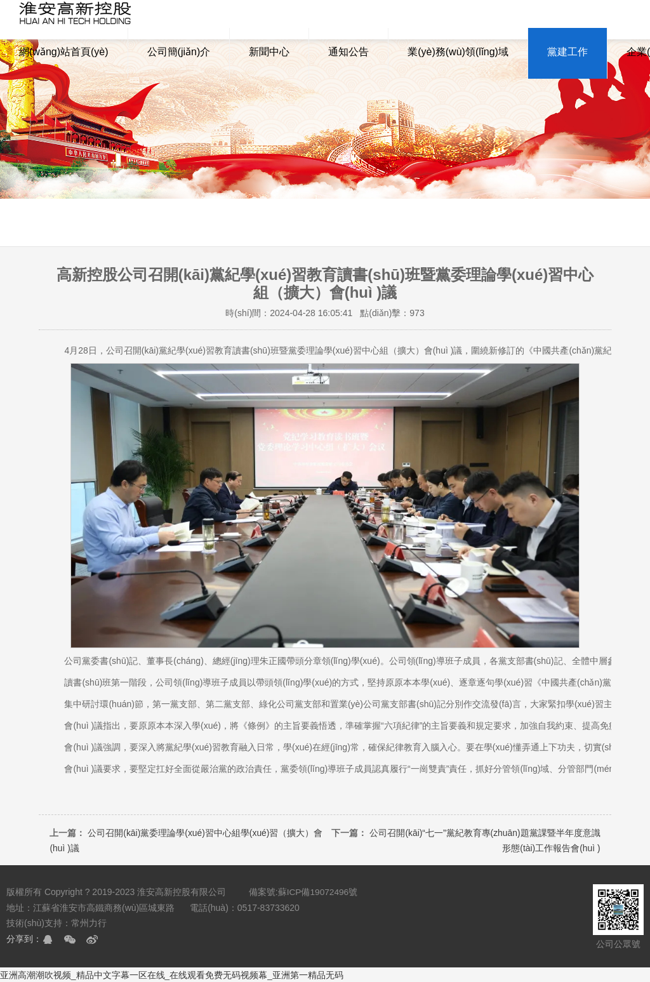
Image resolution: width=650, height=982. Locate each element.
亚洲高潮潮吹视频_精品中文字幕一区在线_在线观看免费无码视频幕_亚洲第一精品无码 (171, 974)
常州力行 (89, 922)
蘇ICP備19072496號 (318, 892)
